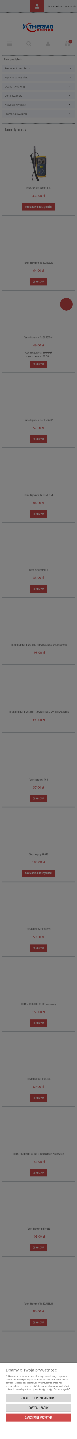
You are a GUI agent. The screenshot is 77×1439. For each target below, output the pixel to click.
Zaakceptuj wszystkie (38, 1417)
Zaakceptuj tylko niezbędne (38, 1398)
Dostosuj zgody (38, 1407)
